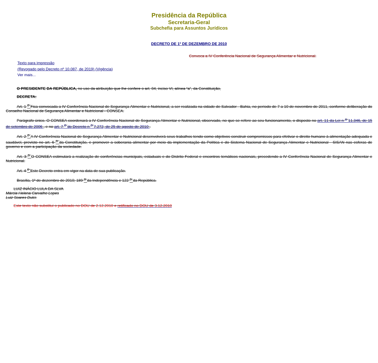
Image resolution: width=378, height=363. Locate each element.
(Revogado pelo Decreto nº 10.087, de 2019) (56, 69)
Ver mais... (26, 75)
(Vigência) (104, 69)
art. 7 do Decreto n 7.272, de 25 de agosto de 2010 (102, 126)
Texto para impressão (35, 63)
